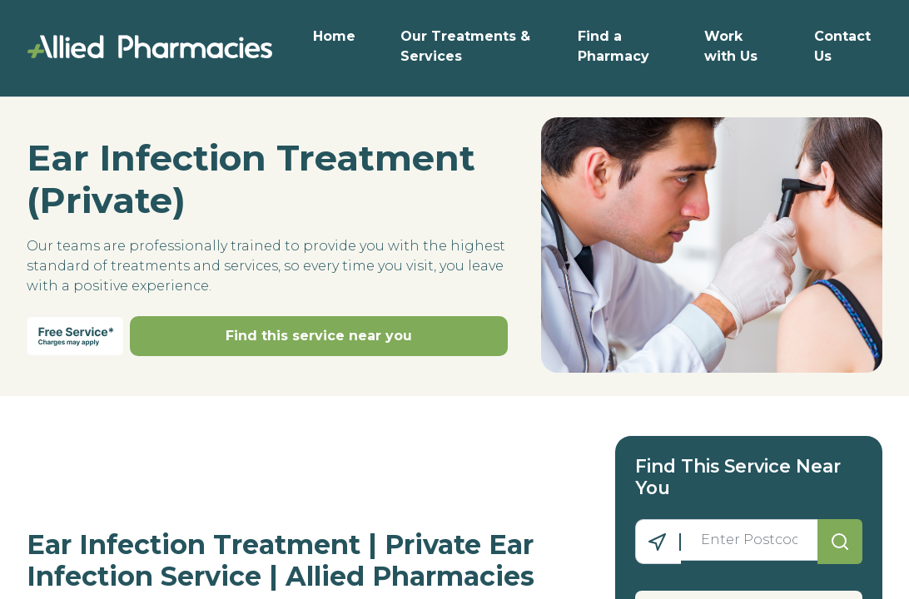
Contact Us (842, 46)
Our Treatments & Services (465, 46)
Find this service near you (319, 336)
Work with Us (731, 46)
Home (334, 36)
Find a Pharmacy (613, 46)
